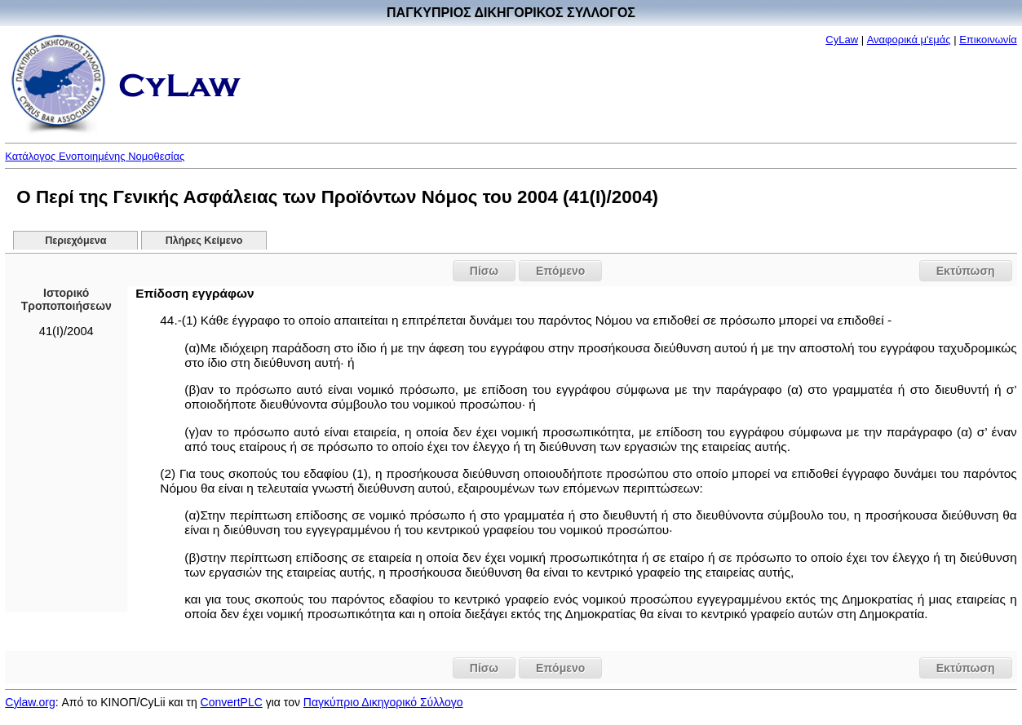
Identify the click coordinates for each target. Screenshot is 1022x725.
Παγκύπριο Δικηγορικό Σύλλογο (383, 702)
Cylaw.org (30, 702)
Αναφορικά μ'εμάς (909, 39)
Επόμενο (560, 270)
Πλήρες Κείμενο (204, 240)
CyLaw (841, 39)
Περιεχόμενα (75, 240)
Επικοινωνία (988, 39)
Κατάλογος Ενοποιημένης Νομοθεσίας (94, 156)
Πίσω (484, 270)
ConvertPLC (232, 702)
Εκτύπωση (965, 270)
